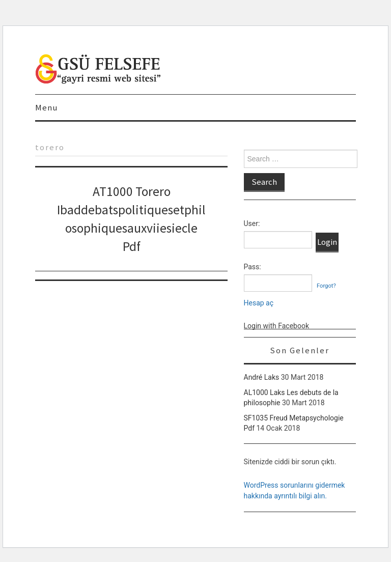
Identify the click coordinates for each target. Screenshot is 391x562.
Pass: (252, 267)
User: (252, 223)
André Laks (262, 377)
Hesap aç (259, 303)
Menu (46, 107)
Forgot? (326, 286)
